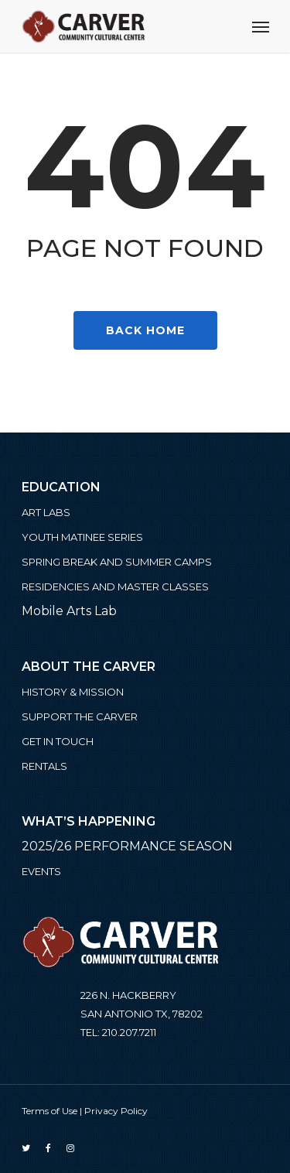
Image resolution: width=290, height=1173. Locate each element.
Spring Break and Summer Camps (117, 562)
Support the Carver (80, 716)
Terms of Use (49, 1111)
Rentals (44, 766)
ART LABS (46, 512)
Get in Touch (58, 741)
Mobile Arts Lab (69, 611)
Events (41, 871)
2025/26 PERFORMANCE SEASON (127, 846)
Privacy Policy (116, 1111)
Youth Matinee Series (82, 537)
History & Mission (73, 692)
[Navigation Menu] (260, 26)
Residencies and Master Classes (115, 586)
